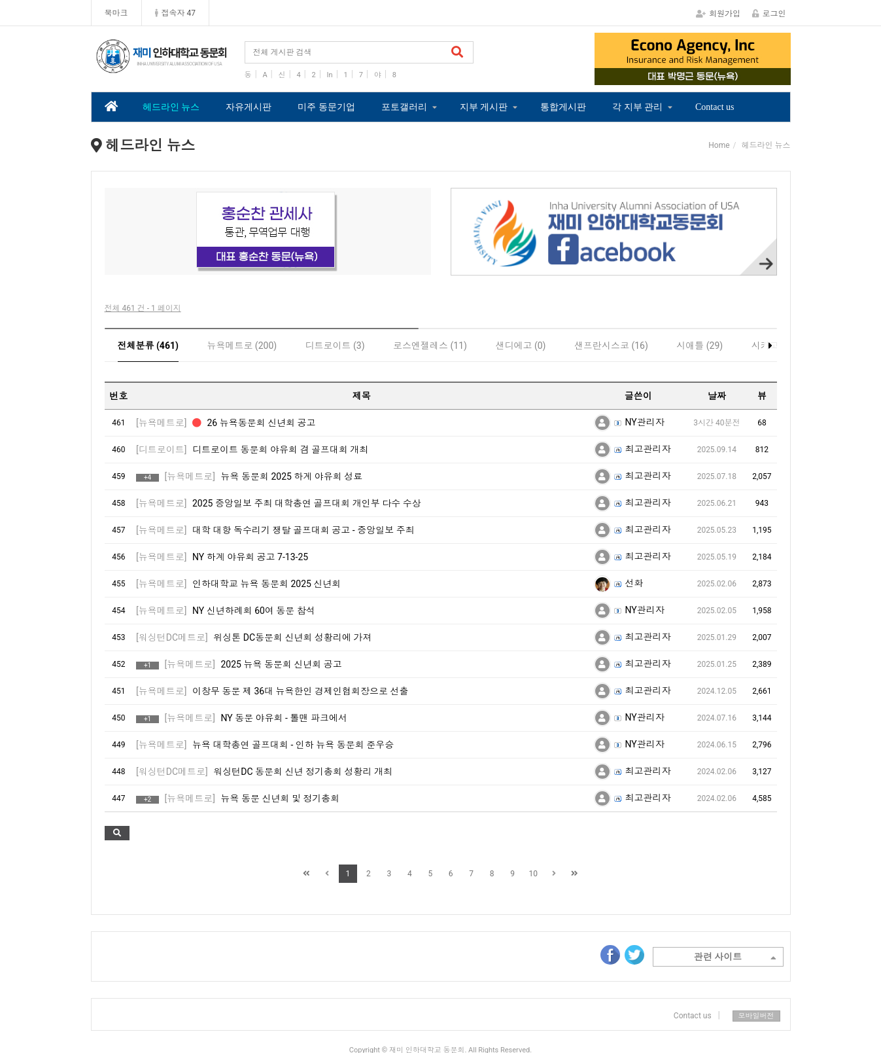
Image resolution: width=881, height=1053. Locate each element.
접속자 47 (175, 13)
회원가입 (718, 13)
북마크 (116, 13)
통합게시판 (563, 107)
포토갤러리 (404, 107)
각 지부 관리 (637, 107)
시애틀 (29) (699, 345)
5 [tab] (287, 266)
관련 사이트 (735, 958)
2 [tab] (682, 75)
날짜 (717, 396)
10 (533, 873)
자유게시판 (248, 107)
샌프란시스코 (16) (611, 345)
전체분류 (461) (148, 345)
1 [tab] (663, 75)
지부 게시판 (484, 107)
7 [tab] (326, 266)
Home (718, 145)
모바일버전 (756, 1016)
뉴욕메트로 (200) (242, 345)
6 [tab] (306, 266)
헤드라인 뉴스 (171, 107)
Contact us (714, 107)
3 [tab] (702, 75)
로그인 (769, 13)
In (330, 75)
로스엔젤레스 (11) (430, 345)
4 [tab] (722, 75)
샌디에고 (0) (520, 345)
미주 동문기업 (326, 107)
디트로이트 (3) (335, 345)
